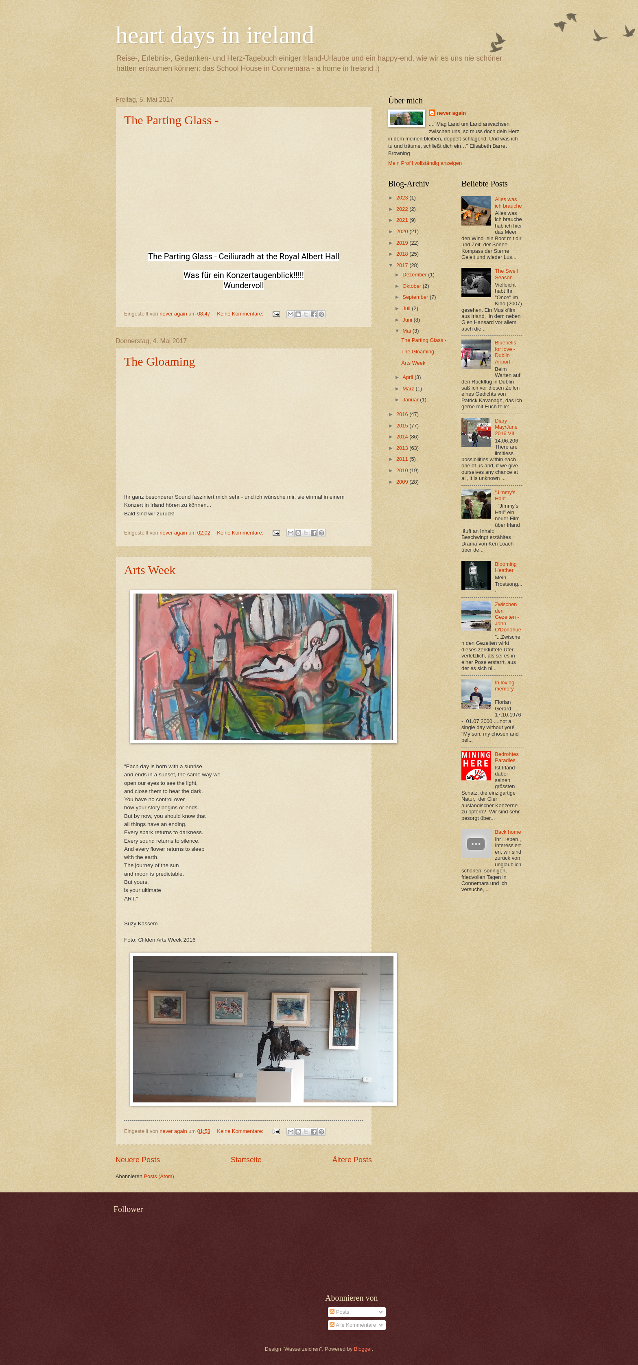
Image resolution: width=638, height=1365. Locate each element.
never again (451, 113)
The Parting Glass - (171, 120)
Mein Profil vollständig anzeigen (425, 163)
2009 (402, 482)
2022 (402, 209)
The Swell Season (506, 274)
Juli (407, 308)
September (416, 297)
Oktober (412, 286)
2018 (402, 254)
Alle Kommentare (353, 1325)
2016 (402, 414)
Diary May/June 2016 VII (506, 427)
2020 (402, 231)
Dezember (415, 275)
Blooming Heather (506, 567)
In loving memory (504, 685)
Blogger (363, 1349)
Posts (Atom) (159, 1176)
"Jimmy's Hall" (505, 495)
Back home (508, 832)
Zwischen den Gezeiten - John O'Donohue (508, 617)
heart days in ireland (215, 35)
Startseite (246, 1160)
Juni (407, 320)
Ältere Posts (352, 1160)
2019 (402, 243)
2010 (402, 470)
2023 (402, 198)
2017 (402, 265)
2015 (402, 426)
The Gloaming (159, 361)
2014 (402, 437)
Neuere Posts (138, 1160)
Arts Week (149, 569)
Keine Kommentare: (240, 314)
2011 (402, 459)
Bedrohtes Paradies (507, 757)
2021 (402, 220)
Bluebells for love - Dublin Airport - (505, 352)
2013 (402, 448)
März (408, 389)
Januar (411, 400)
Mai (407, 331)
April (408, 377)
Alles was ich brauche (508, 202)
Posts (339, 1312)
